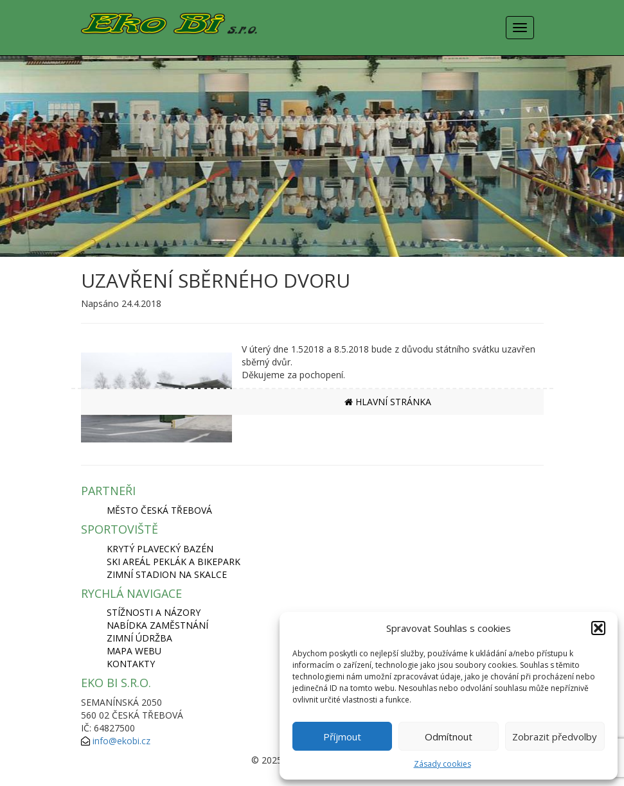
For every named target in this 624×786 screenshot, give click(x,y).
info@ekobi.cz (121, 741)
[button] (598, 628)
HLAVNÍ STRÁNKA (387, 402)
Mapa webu (134, 651)
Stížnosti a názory (154, 612)
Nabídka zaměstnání (157, 625)
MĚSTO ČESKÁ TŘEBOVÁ (159, 510)
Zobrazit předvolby (554, 736)
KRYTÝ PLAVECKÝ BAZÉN (160, 549)
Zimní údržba (139, 638)
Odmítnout (448, 736)
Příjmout (342, 736)
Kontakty (131, 664)
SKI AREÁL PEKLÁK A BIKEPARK (173, 561)
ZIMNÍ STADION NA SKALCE (167, 574)
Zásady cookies (442, 763)
